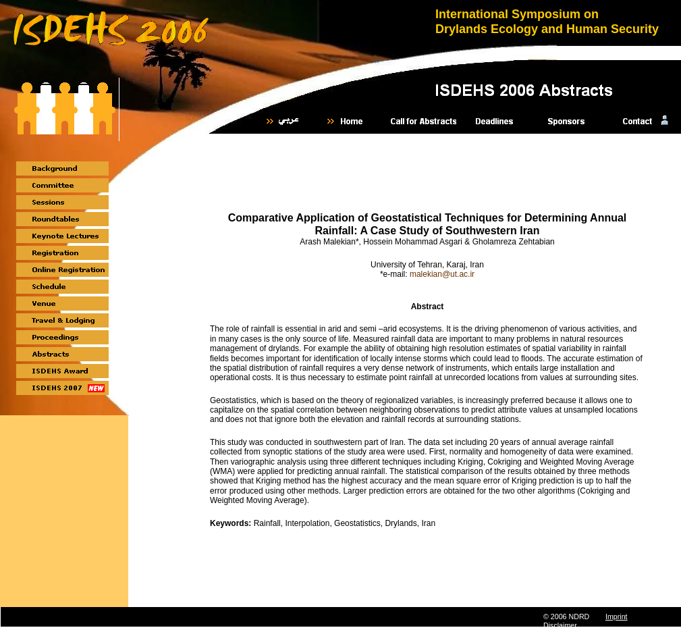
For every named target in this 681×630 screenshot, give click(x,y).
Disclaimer (560, 625)
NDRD (578, 616)
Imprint (616, 616)
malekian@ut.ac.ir (442, 274)
